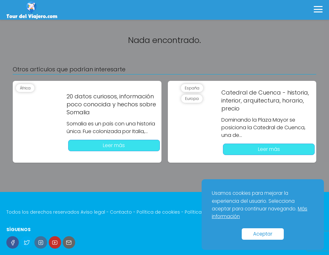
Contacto (121, 212)
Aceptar (263, 233)
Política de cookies (158, 212)
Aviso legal (93, 212)
